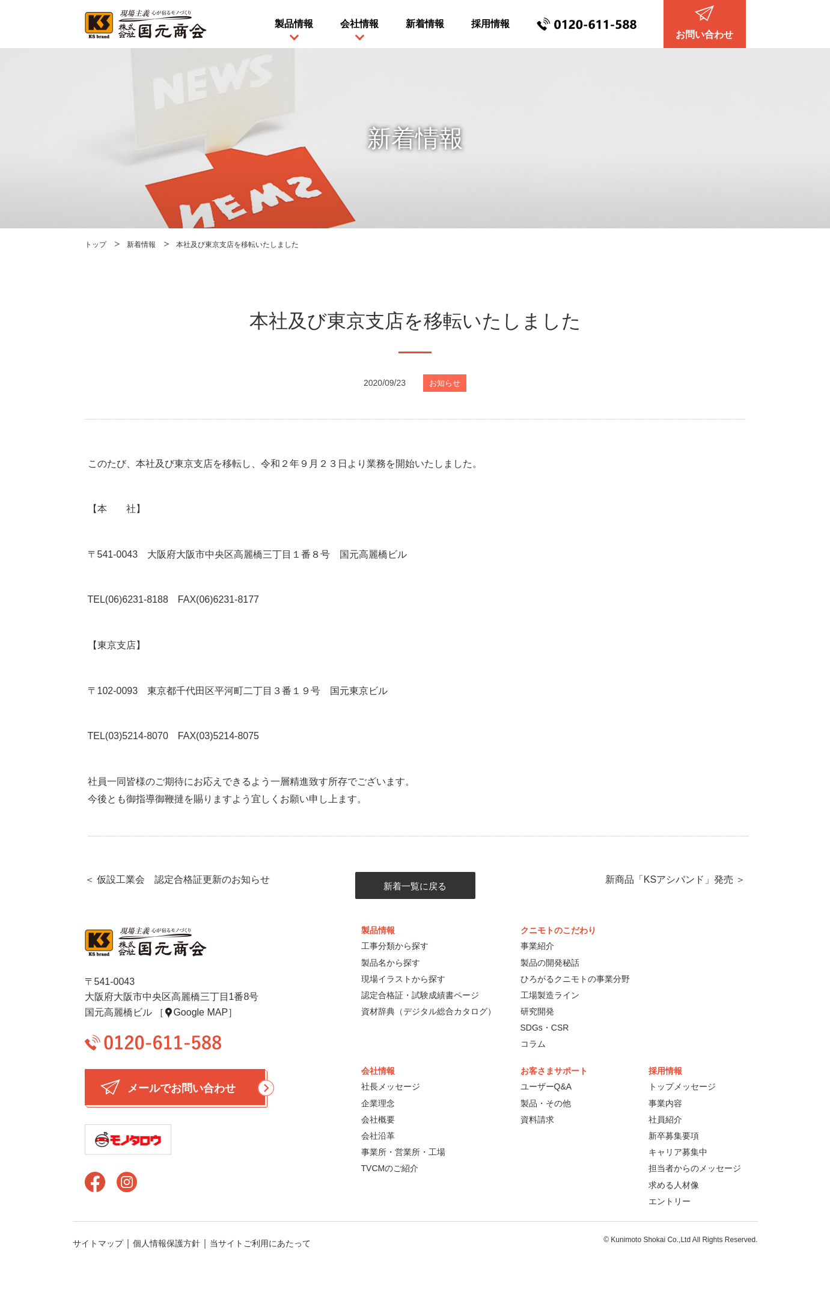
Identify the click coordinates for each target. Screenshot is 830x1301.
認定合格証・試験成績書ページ (420, 995)
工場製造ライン (549, 995)
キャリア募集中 (677, 1152)
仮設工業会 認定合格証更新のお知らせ (183, 879)
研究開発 (537, 1011)
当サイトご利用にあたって (260, 1243)
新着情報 (425, 24)
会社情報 (359, 24)
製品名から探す (390, 962)
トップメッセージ (682, 1086)
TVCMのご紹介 (390, 1168)
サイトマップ (98, 1243)
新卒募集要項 (673, 1136)
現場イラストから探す (403, 979)
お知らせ (444, 383)
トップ (95, 244)
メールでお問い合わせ (182, 1087)
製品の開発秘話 (549, 962)
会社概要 (378, 1119)
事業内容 (665, 1103)
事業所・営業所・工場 (403, 1152)
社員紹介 (665, 1119)
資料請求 (537, 1119)
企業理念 (378, 1103)
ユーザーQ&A (546, 1086)
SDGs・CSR (544, 1027)
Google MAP (200, 1012)
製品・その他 (545, 1103)
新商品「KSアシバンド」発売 (669, 879)
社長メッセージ (390, 1086)
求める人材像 (673, 1185)
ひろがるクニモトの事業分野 (575, 979)
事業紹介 (537, 946)
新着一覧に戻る (415, 886)
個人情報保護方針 (166, 1243)
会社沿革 (378, 1136)
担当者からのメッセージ (694, 1168)
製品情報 (294, 24)
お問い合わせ (704, 22)
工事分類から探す (395, 946)
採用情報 (490, 24)
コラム (533, 1044)
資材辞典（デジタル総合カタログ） (428, 1011)
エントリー (669, 1201)
